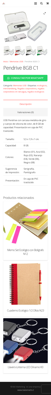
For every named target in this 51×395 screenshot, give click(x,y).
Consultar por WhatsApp (25, 78)
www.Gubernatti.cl (25, 390)
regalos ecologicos (35, 91)
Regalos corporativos (27, 88)
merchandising (9, 88)
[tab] (25, 104)
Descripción (26, 104)
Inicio (5, 61)
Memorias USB (16, 61)
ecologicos (42, 85)
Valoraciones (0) (25, 112)
